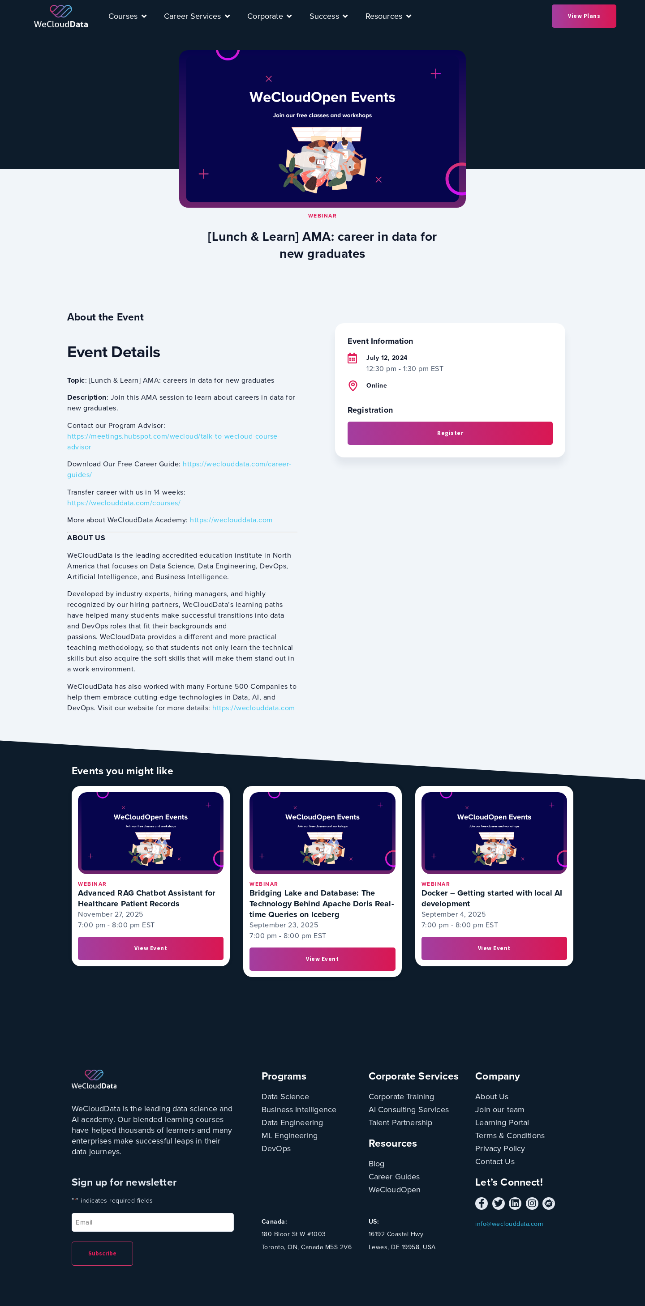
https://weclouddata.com (231, 520)
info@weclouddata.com (509, 1224)
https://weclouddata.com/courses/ (124, 503)
